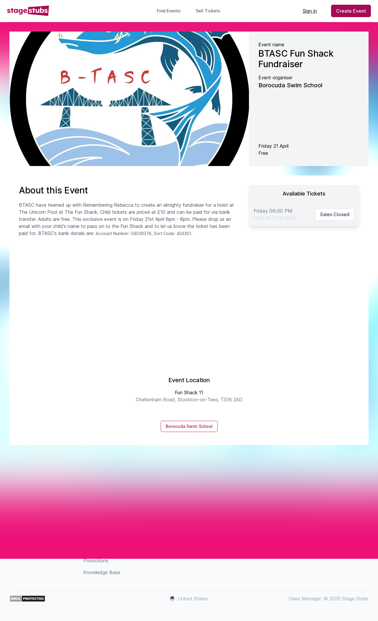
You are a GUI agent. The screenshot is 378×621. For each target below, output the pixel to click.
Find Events (168, 10)
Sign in (310, 11)
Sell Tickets (210, 10)
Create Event (351, 11)
